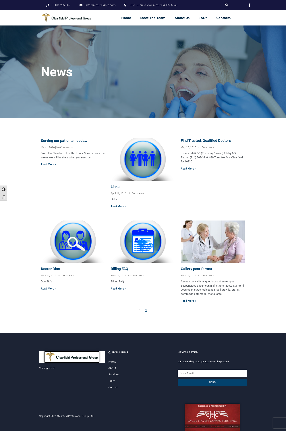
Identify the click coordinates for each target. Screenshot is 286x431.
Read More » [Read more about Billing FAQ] (118, 288)
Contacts (223, 18)
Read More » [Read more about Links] (118, 206)
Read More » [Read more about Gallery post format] (188, 300)
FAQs (203, 18)
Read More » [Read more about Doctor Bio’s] (48, 288)
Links (115, 186)
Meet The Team (152, 18)
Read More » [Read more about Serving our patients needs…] (48, 164)
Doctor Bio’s (50, 269)
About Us (182, 18)
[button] (226, 5)
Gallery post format (196, 269)
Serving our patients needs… (64, 140)
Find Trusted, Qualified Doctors (206, 140)
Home (126, 18)
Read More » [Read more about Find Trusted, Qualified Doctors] (188, 168)
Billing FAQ (119, 269)
